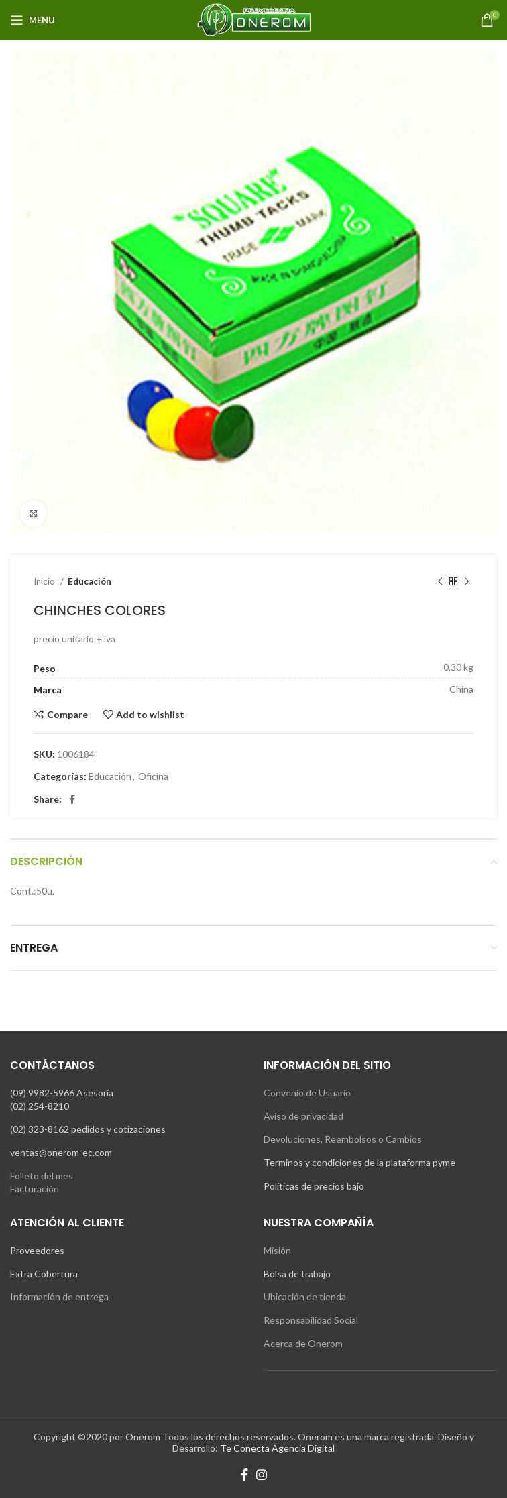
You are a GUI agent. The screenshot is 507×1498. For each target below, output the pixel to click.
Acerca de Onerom (303, 1343)
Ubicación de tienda (305, 1296)
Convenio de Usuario (307, 1092)
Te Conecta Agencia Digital (277, 1448)
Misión (277, 1250)
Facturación (34, 1188)
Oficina (153, 776)
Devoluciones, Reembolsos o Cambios (343, 1139)
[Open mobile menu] (32, 20)
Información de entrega (59, 1296)
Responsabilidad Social (311, 1320)
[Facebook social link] (72, 799)
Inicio (45, 581)
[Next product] (466, 582)
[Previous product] (440, 582)
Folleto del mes (41, 1176)
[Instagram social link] (261, 1474)
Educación (89, 581)
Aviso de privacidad (303, 1116)
